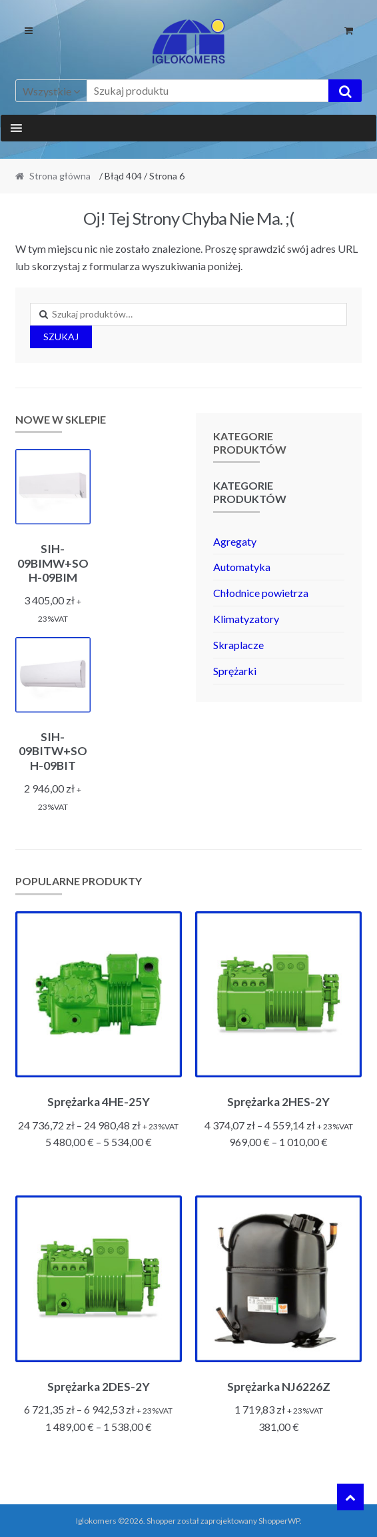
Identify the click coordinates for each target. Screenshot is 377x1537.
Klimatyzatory (246, 618)
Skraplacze (238, 644)
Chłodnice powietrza (260, 592)
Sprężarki (234, 670)
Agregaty (234, 541)
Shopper (161, 1521)
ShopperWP (279, 1521)
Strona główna (60, 175)
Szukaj (61, 336)
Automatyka (241, 566)
